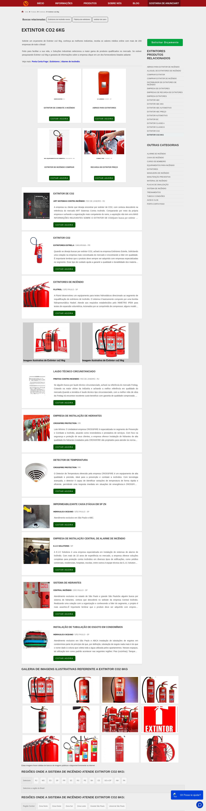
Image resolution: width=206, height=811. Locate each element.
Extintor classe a (156, 123)
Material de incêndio (157, 181)
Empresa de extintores (158, 89)
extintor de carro (100, 19)
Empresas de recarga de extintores (165, 92)
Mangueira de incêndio (158, 173)
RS (78, 722)
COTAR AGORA (37, 119)
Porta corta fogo (156, 204)
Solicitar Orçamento (165, 42)
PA (124, 722)
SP (57, 722)
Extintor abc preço (156, 112)
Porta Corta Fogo (40, 61)
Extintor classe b (156, 127)
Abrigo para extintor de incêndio (163, 67)
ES (50, 722)
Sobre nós (115, 3)
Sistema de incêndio (156, 189)
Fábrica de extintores (82, 19)
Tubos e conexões (156, 196)
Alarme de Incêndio (70, 61)
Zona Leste (81, 748)
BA (92, 722)
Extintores (55, 61)
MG (43, 722)
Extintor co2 (153, 131)
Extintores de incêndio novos (59, 19)
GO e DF (107, 722)
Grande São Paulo (97, 748)
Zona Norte (43, 748)
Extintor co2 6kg (155, 135)
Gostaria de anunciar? (164, 3)
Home (166, 779)
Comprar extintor (156, 75)
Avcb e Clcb (152, 200)
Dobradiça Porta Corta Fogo (121, 786)
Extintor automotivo (157, 116)
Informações (63, 3)
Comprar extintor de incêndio (162, 79)
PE (85, 722)
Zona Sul (69, 748)
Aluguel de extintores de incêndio (164, 71)
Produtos (90, 3)
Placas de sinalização (158, 185)
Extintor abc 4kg (155, 104)
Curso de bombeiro (156, 162)
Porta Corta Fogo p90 (117, 790)
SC (71, 722)
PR (64, 722)
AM (117, 722)
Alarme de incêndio (156, 154)
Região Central (28, 748)
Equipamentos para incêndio (161, 165)
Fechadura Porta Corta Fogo (121, 783)
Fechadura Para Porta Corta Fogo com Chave (130, 797)
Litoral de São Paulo (117, 748)
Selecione (27, 722)
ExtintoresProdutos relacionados (158, 54)
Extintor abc (153, 100)
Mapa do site (170, 793)
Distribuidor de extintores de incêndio (162, 83)
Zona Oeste (56, 748)
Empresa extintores (157, 96)
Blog (136, 3)
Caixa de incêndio (155, 158)
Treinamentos (154, 192)
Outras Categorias (163, 145)
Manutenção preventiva (159, 177)
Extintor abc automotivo (159, 108)
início (40, 3)
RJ (36, 722)
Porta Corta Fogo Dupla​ (119, 793)
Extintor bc (153, 119)
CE (99, 722)
